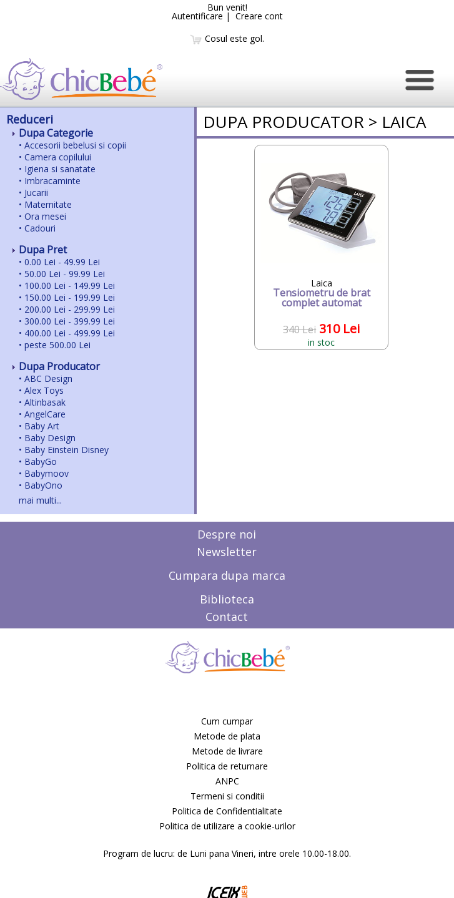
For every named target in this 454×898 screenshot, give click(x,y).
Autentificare (197, 16)
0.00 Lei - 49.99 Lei (62, 262)
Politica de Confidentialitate (227, 811)
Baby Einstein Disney (66, 450)
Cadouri (40, 228)
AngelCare (45, 414)
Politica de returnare (227, 766)
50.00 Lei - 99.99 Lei (64, 274)
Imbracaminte (52, 181)
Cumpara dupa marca (227, 575)
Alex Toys (44, 390)
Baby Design (50, 438)
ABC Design (48, 378)
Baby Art (41, 426)
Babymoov (46, 473)
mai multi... (40, 500)
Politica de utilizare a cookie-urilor (227, 826)
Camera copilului (57, 157)
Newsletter (227, 551)
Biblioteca (227, 599)
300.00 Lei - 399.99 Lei (69, 321)
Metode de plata (227, 736)
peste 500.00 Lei (57, 345)
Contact (226, 616)
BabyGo (40, 461)
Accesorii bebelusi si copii (75, 145)
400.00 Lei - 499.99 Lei (69, 333)
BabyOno (43, 485)
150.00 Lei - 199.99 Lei (69, 297)
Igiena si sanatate (60, 169)
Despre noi (226, 534)
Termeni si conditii (227, 796)
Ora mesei (45, 216)
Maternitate (48, 204)
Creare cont (259, 16)
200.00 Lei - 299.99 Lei (69, 309)
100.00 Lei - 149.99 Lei (69, 285)
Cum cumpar (227, 721)
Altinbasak (45, 402)
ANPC (227, 781)
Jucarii (36, 192)
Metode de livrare (227, 751)
